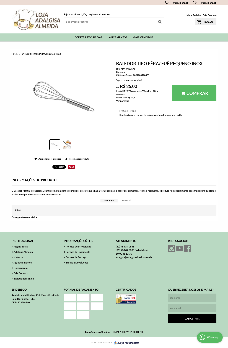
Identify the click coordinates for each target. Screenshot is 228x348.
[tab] (109, 200)
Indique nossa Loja (24, 278)
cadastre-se (103, 14)
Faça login (88, 14)
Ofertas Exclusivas (88, 37)
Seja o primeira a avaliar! (129, 80)
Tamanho (109, 200)
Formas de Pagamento (78, 252)
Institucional (22, 240)
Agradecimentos (23, 262)
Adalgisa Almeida (23, 252)
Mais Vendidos (143, 37)
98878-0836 (178, 2)
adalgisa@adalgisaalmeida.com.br (134, 257)
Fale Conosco (209, 15)
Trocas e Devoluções (77, 262)
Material (126, 200)
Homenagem (21, 268)
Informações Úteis (78, 240)
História (18, 257)
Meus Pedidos (193, 15)
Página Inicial (21, 246)
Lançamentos (118, 37)
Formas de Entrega (76, 257)
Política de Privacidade (78, 246)
